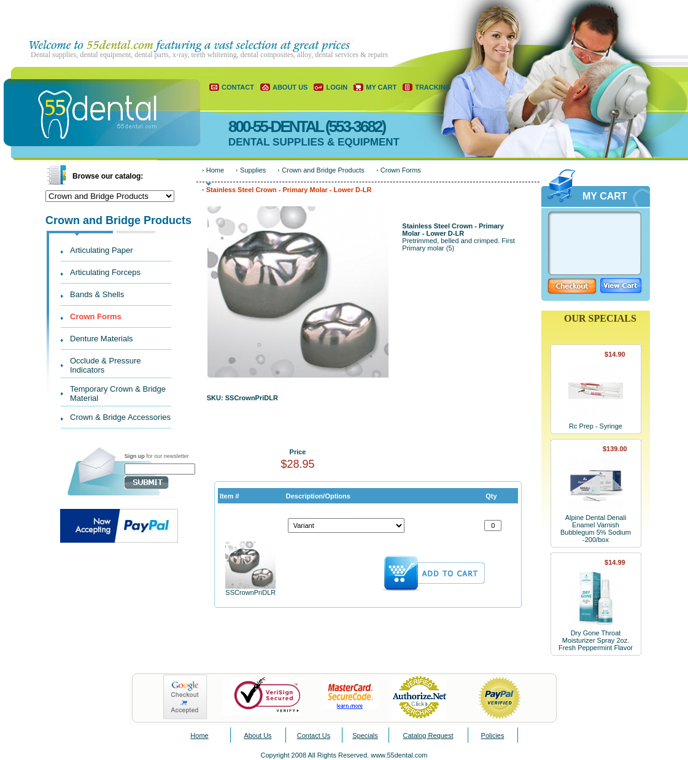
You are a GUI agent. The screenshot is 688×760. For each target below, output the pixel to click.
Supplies (253, 170)
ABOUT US (289, 87)
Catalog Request (428, 735)
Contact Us (313, 735)
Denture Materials (101, 338)
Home (215, 170)
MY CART (381, 87)
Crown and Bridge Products (323, 170)
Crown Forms (96, 316)
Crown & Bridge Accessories (120, 417)
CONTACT (238, 87)
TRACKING (432, 87)
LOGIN (336, 87)
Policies (492, 735)
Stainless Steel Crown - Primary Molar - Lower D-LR (289, 189)
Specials (365, 735)
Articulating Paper (101, 250)
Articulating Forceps (105, 272)
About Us (257, 735)
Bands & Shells (97, 294)
